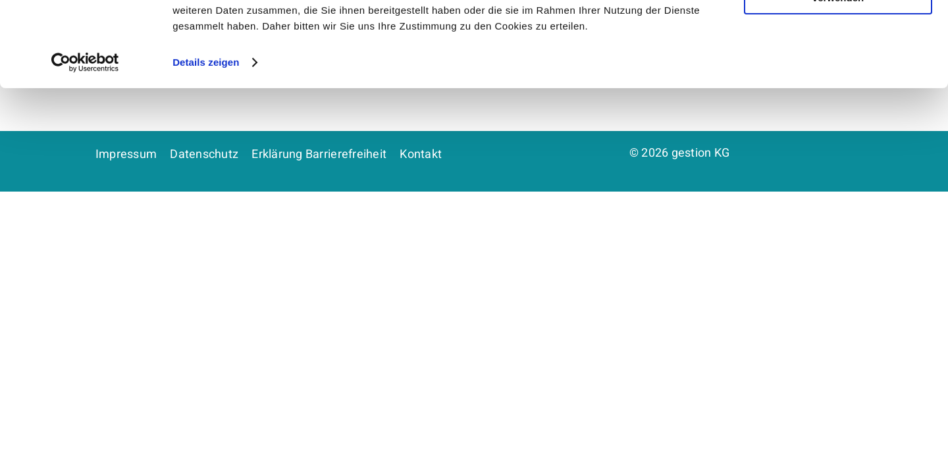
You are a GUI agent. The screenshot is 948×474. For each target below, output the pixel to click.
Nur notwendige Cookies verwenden (838, 77)
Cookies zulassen (838, 32)
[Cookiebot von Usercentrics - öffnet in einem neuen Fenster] (85, 147)
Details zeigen (205, 147)
